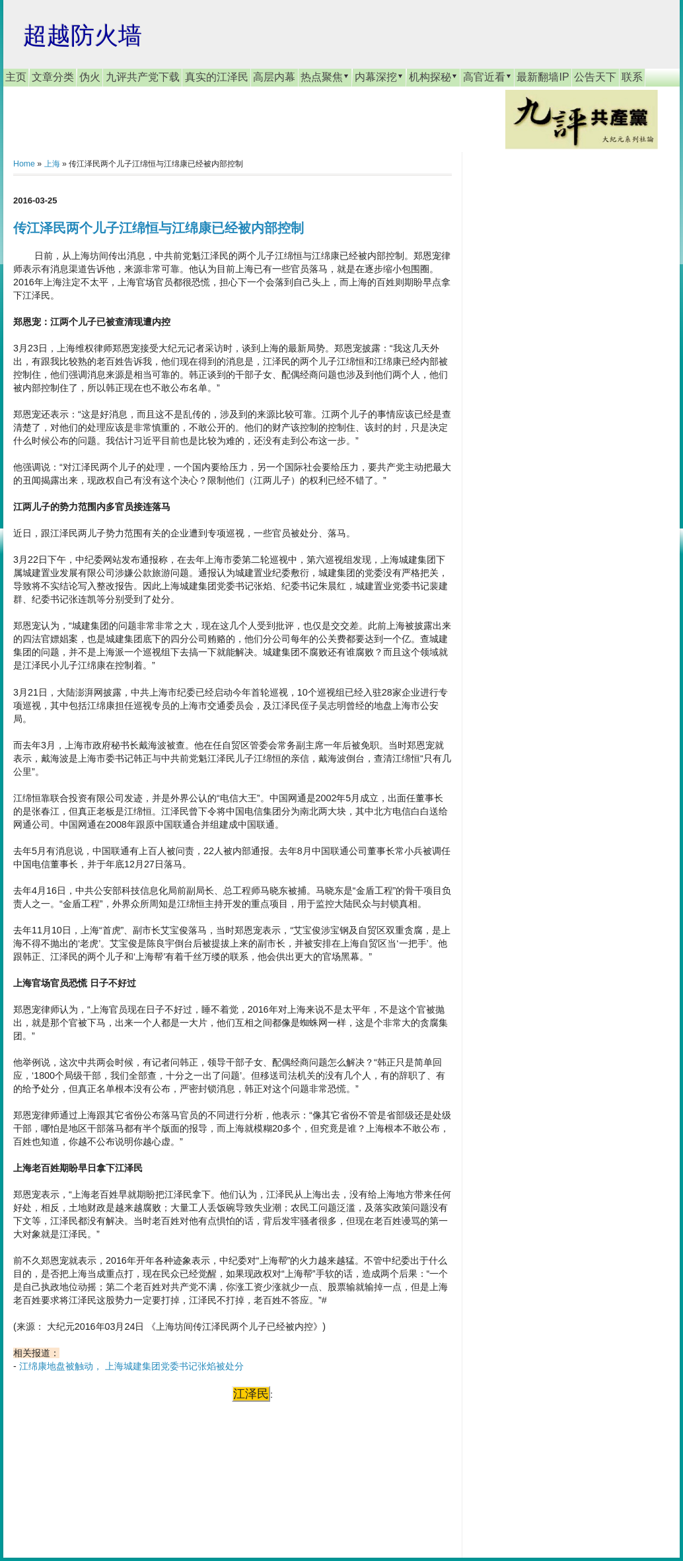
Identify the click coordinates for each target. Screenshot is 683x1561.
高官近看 (487, 77)
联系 (632, 77)
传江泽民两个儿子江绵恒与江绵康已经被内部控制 (158, 228)
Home (24, 163)
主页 (15, 77)
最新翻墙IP (543, 77)
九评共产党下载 (143, 77)
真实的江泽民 (216, 77)
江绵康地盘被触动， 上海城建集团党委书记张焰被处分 (131, 1366)
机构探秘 (433, 77)
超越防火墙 (82, 35)
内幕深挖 (379, 77)
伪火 (89, 77)
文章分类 (53, 77)
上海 (52, 163)
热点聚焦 (325, 77)
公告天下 (595, 77)
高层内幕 (274, 77)
